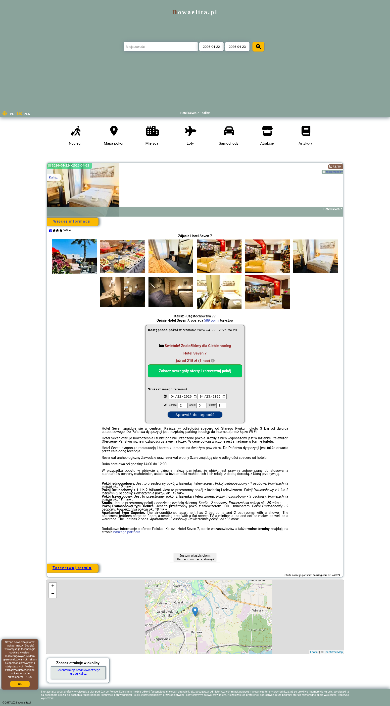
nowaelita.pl (195, 12)
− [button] (52, 594)
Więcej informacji (72, 221)
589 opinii (211, 320)
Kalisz (53, 177)
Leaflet (314, 651)
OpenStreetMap (333, 651)
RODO (28, 677)
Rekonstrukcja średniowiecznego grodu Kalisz (78, 671)
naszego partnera (126, 532)
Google (29, 645)
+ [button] (52, 586)
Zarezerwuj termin (72, 568)
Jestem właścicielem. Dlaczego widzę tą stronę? (195, 557)
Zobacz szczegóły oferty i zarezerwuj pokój (195, 371)
